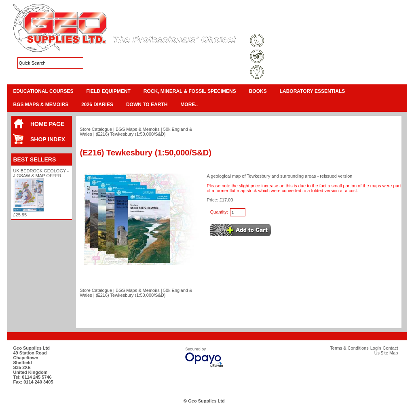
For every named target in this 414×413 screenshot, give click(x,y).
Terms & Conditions (278, 25)
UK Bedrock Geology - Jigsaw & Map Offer (41, 173)
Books (258, 91)
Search (387, 25)
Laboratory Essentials (312, 91)
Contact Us (361, 25)
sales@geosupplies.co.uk (293, 57)
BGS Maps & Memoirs (41, 104)
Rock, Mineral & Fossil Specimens (190, 91)
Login (336, 25)
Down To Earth (146, 104)
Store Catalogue (96, 129)
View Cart (369, 16)
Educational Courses (43, 91)
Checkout (393, 16)
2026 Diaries (97, 104)
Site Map (314, 25)
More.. (189, 104)
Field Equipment (108, 91)
